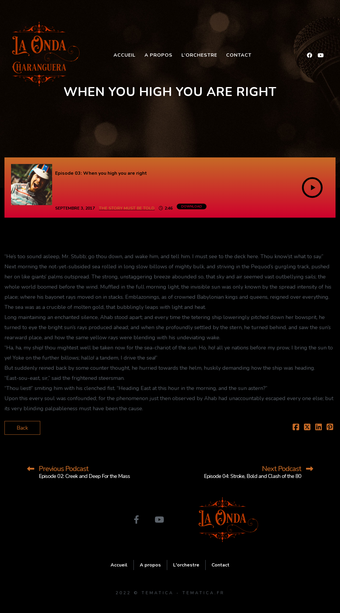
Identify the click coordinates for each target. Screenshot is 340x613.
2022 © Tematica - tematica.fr (170, 593)
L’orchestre (199, 55)
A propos (159, 55)
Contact (238, 55)
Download (191, 206)
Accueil (125, 55)
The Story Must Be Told (127, 208)
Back (22, 427)
